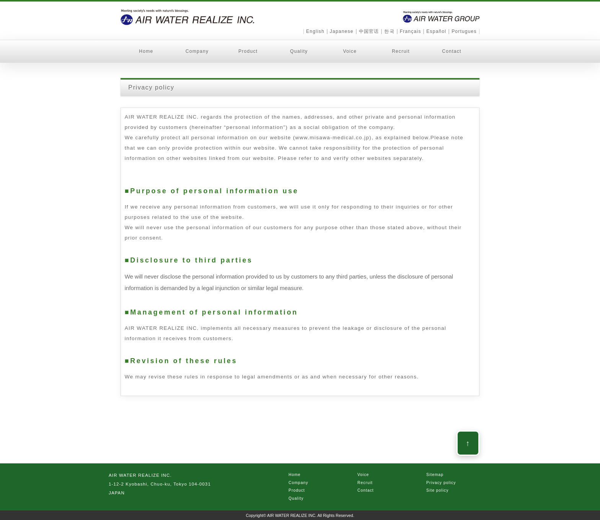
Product (248, 51)
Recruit (401, 51)
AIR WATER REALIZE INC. (292, 515)
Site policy (437, 490)
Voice (350, 51)
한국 (389, 31)
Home (146, 51)
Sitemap (434, 475)
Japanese (342, 31)
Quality (299, 51)
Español (436, 31)
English (315, 31)
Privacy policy (441, 483)
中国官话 (369, 31)
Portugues (464, 31)
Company (197, 51)
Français (410, 31)
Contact (451, 51)
